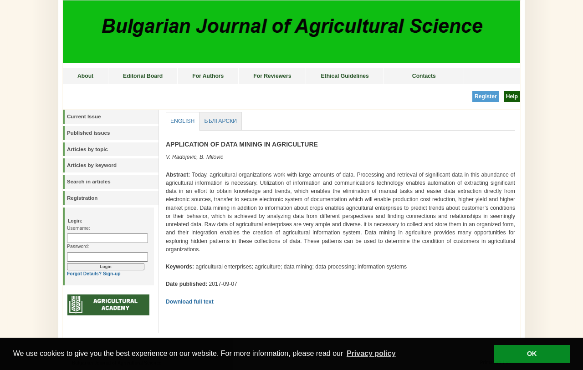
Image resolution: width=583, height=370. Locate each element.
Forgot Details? (84, 273)
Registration (82, 198)
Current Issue (84, 116)
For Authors (208, 76)
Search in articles (89, 181)
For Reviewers (272, 76)
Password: (78, 246)
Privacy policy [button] (371, 353)
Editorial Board (143, 76)
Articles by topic (87, 149)
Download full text (190, 302)
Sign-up (112, 273)
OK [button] (532, 353)
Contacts (424, 76)
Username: (78, 228)
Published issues (88, 133)
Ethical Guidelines (344, 76)
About (85, 76)
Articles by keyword (92, 165)
